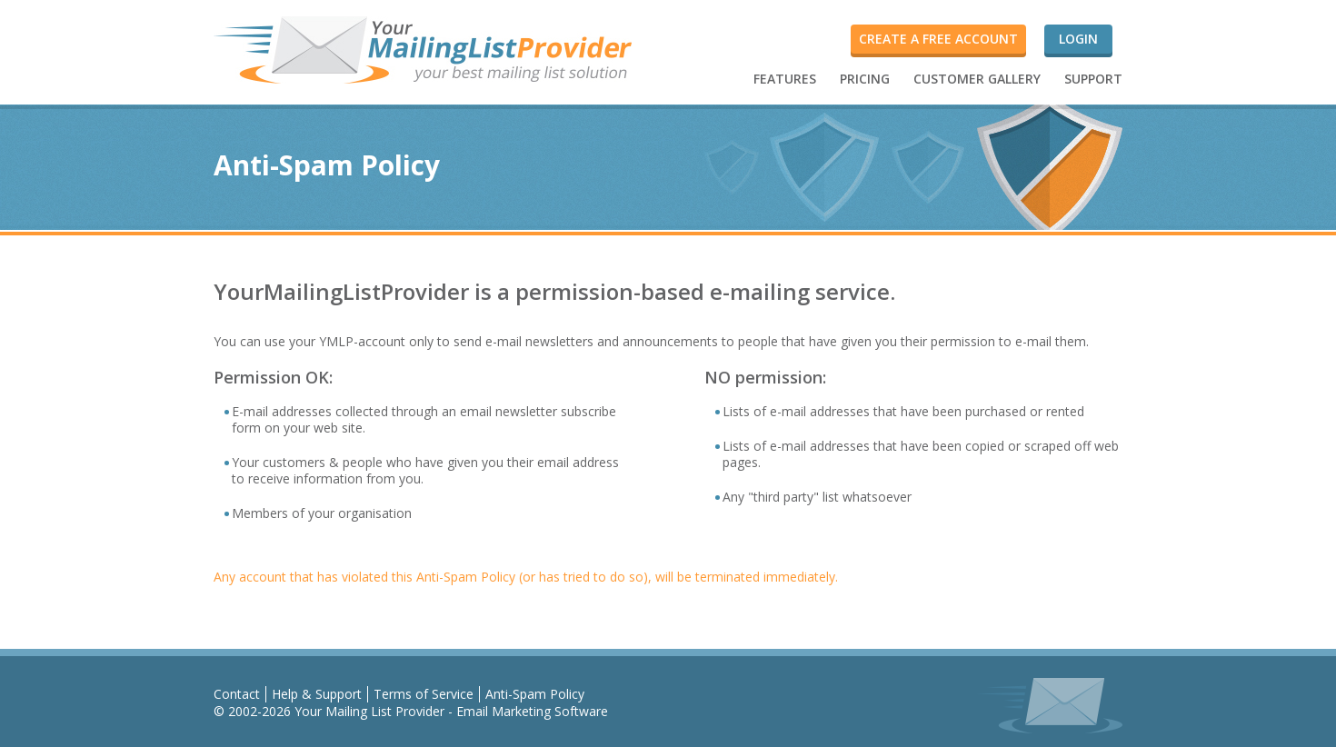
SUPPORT (1093, 78)
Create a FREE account (938, 38)
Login (1078, 38)
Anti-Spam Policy (534, 693)
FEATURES (784, 78)
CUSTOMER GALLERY (977, 78)
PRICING (865, 78)
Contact (237, 693)
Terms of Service (424, 693)
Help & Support (317, 693)
